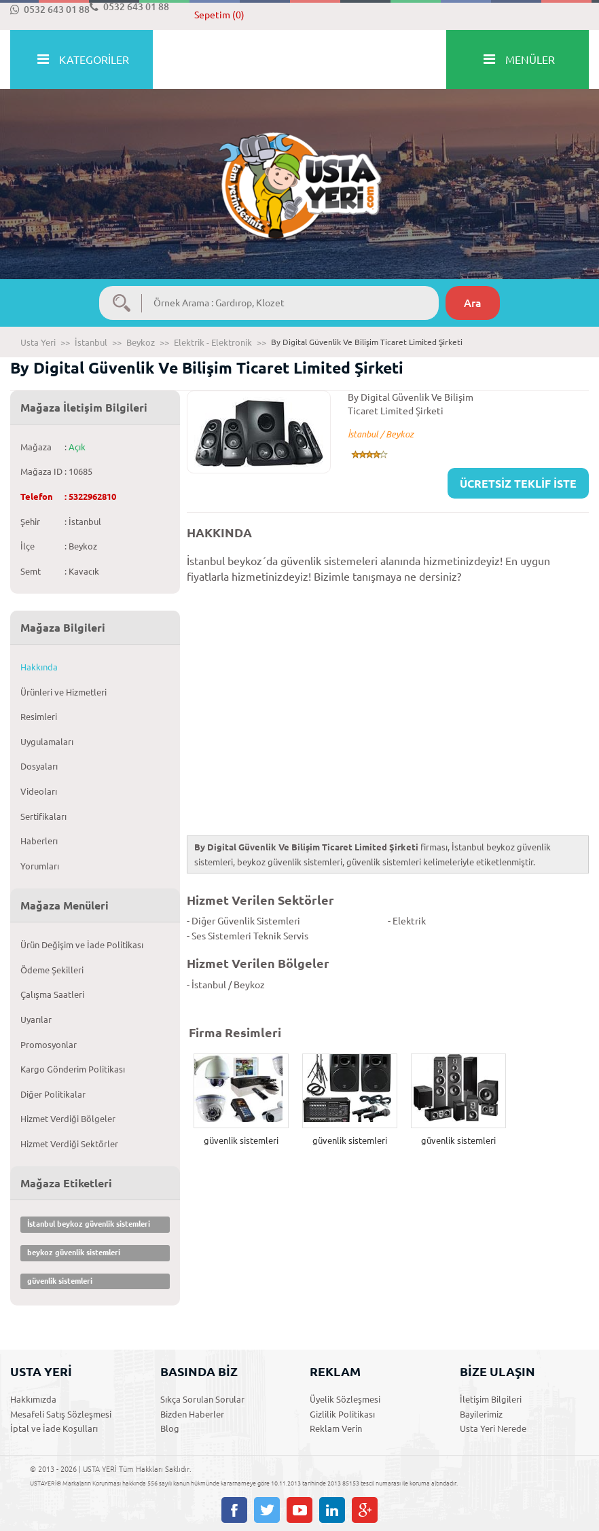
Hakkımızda (33, 1399)
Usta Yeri (38, 342)
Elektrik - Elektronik (213, 342)
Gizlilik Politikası (342, 1414)
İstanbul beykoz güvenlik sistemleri (88, 1224)
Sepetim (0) (219, 15)
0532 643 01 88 (50, 9)
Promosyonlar (48, 1044)
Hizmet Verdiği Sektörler (69, 1144)
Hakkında (39, 667)
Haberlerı (39, 841)
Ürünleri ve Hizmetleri (63, 692)
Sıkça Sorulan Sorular (202, 1399)
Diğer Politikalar (53, 1094)
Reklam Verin (336, 1428)
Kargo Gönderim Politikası (72, 1069)
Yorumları (39, 866)
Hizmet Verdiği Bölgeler (67, 1118)
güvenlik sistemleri (59, 1281)
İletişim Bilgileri (491, 1399)
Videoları (38, 791)
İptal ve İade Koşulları (54, 1428)
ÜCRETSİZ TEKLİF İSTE (518, 484)
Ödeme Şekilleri (52, 970)
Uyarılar (36, 1019)
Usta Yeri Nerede (493, 1428)
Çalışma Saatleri (52, 994)
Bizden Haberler (192, 1414)
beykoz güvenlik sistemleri (73, 1252)
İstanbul (91, 342)
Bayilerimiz (481, 1414)
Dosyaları (39, 766)
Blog (169, 1428)
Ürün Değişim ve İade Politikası (81, 945)
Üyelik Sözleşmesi (345, 1399)
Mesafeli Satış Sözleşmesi (60, 1414)
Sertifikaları (43, 816)
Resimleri (38, 716)
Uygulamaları (46, 741)
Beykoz (140, 342)
